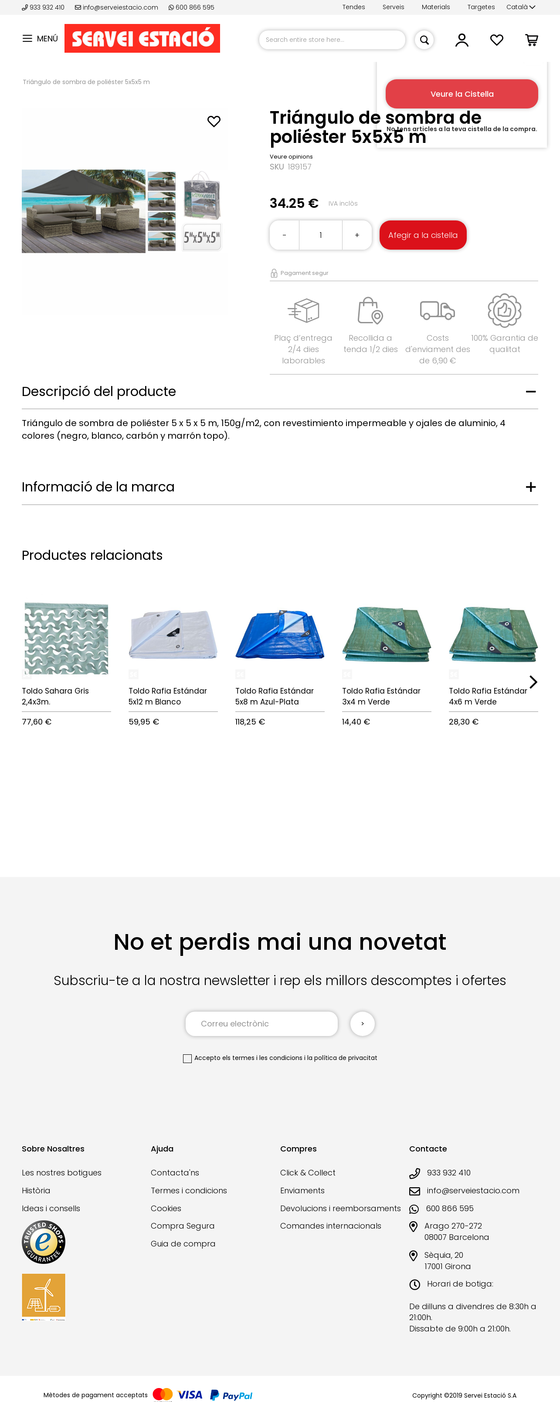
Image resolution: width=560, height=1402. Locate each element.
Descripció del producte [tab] (99, 392)
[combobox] (332, 39)
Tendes (354, 7)
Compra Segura (183, 1225)
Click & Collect (308, 1172)
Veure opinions (291, 156)
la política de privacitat (342, 1057)
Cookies (166, 1208)
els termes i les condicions (262, 1057)
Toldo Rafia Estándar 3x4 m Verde (381, 696)
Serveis (393, 7)
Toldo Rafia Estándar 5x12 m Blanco (168, 696)
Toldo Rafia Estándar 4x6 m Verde (488, 696)
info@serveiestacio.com (116, 7)
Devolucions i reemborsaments (340, 1208)
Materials (436, 7)
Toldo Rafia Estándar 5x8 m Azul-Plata (274, 696)
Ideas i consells (51, 1208)
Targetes (481, 7)
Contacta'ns (175, 1172)
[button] (521, 7)
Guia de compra (183, 1243)
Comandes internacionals (330, 1225)
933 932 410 (44, 7)
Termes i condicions (189, 1190)
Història (36, 1190)
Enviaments (302, 1190)
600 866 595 (191, 7)
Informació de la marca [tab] (98, 487)
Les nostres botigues (62, 1172)
